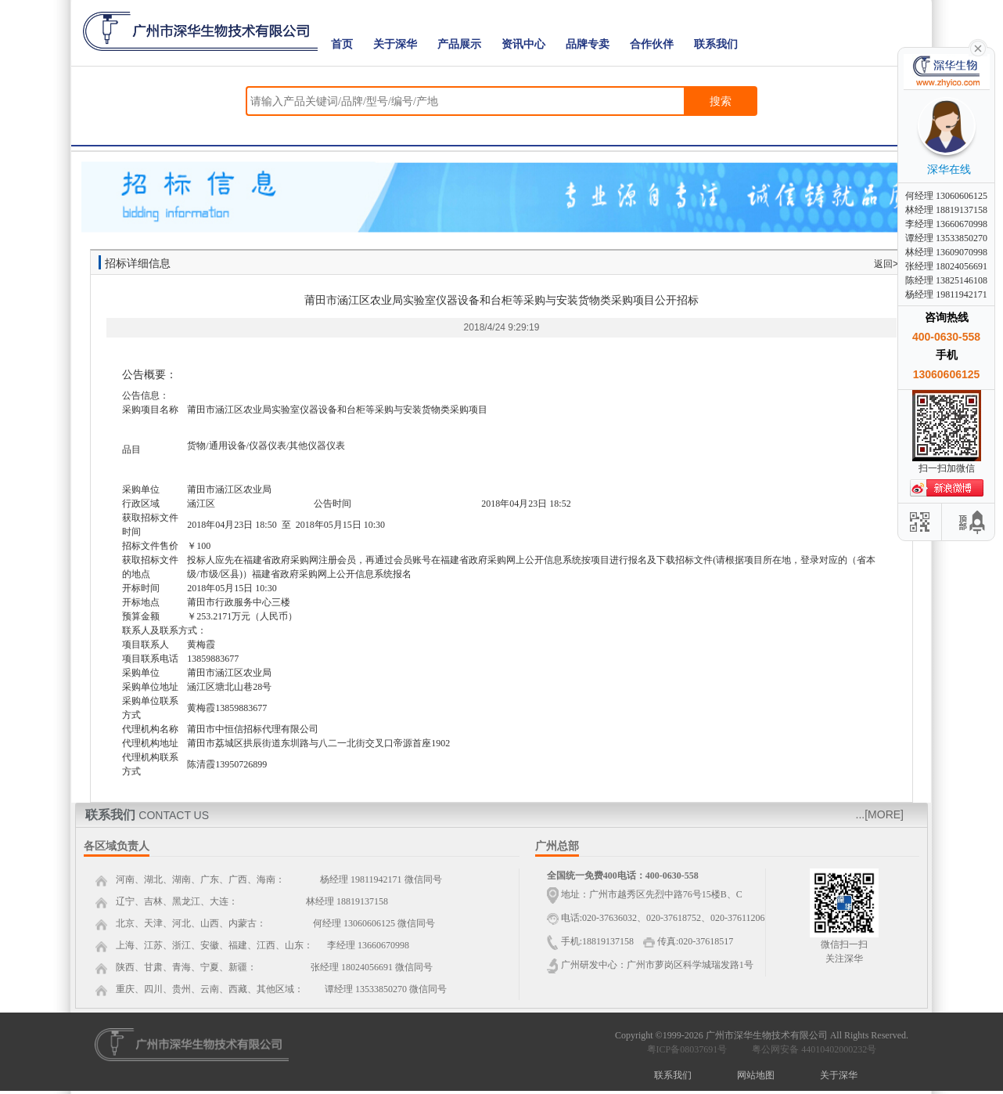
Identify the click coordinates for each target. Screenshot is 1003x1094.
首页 (342, 44)
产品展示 (459, 44)
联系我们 (716, 44)
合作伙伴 (652, 44)
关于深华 (395, 44)
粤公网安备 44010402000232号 (810, 1049)
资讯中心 (523, 44)
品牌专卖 (587, 44)
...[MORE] (880, 814)
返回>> (889, 263)
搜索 (721, 101)
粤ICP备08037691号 (687, 1049)
